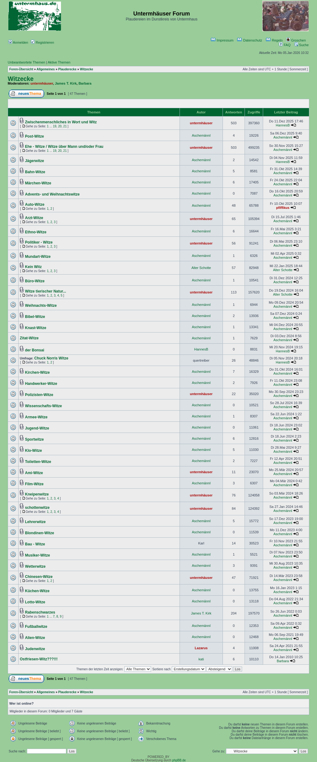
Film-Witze (34, 484)
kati (201, 659)
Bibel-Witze (35, 317)
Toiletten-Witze (38, 462)
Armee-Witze (36, 417)
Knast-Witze (35, 328)
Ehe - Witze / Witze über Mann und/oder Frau (64, 146)
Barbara (85, 83)
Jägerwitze (34, 161)
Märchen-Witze (38, 183)
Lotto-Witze (35, 602)
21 (65, 126)
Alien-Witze (35, 638)
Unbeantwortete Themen (26, 62)
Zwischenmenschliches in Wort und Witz (61, 122)
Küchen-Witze (37, 591)
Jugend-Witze (37, 428)
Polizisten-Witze (39, 395)
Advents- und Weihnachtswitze (52, 194)
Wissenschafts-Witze (43, 406)
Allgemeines (46, 69)
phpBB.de (179, 760)
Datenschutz (249, 40)
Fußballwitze (36, 626)
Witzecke (86, 69)
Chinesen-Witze (39, 577)
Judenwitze (35, 649)
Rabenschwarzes (40, 612)
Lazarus (201, 648)
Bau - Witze (35, 544)
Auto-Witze (35, 204)
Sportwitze (34, 439)
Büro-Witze (35, 281)
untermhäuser (41, 83)
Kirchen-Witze (37, 372)
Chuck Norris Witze (51, 358)
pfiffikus (282, 207)
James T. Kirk (65, 83)
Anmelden (18, 42)
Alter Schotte (201, 268)
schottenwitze (37, 507)
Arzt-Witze (34, 218)
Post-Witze (34, 136)
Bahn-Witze (35, 172)
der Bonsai (34, 350)
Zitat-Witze (29, 338)
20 (60, 126)
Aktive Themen (59, 62)
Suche (301, 45)
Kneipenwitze (37, 494)
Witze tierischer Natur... (45, 291)
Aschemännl (201, 135)
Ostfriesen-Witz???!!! (39, 659)
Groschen (296, 40)
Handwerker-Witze (41, 383)
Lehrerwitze (35, 522)
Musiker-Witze (37, 555)
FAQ (284, 45)
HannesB (283, 125)
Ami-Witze (34, 473)
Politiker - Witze (39, 242)
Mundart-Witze (38, 256)
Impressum (222, 40)
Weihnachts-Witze (41, 305)
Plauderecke (67, 69)
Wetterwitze (35, 566)
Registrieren (42, 42)
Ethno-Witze (35, 232)
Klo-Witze (33, 450)
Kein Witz (33, 267)
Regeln (274, 40)
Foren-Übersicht (21, 69)
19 (54, 126)
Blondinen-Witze (39, 533)
